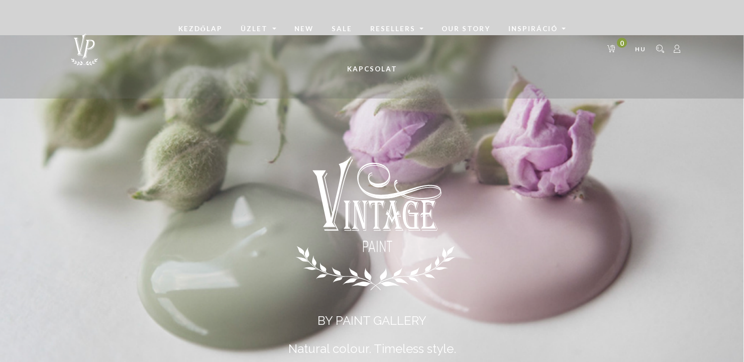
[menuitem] (200, 29)
